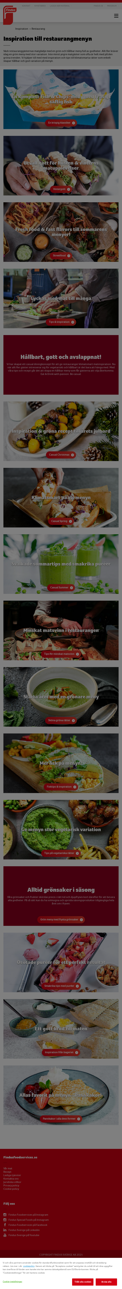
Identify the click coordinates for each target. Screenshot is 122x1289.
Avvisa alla (106, 1282)
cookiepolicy (29, 1266)
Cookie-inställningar (12, 1281)
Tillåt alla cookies (82, 1282)
